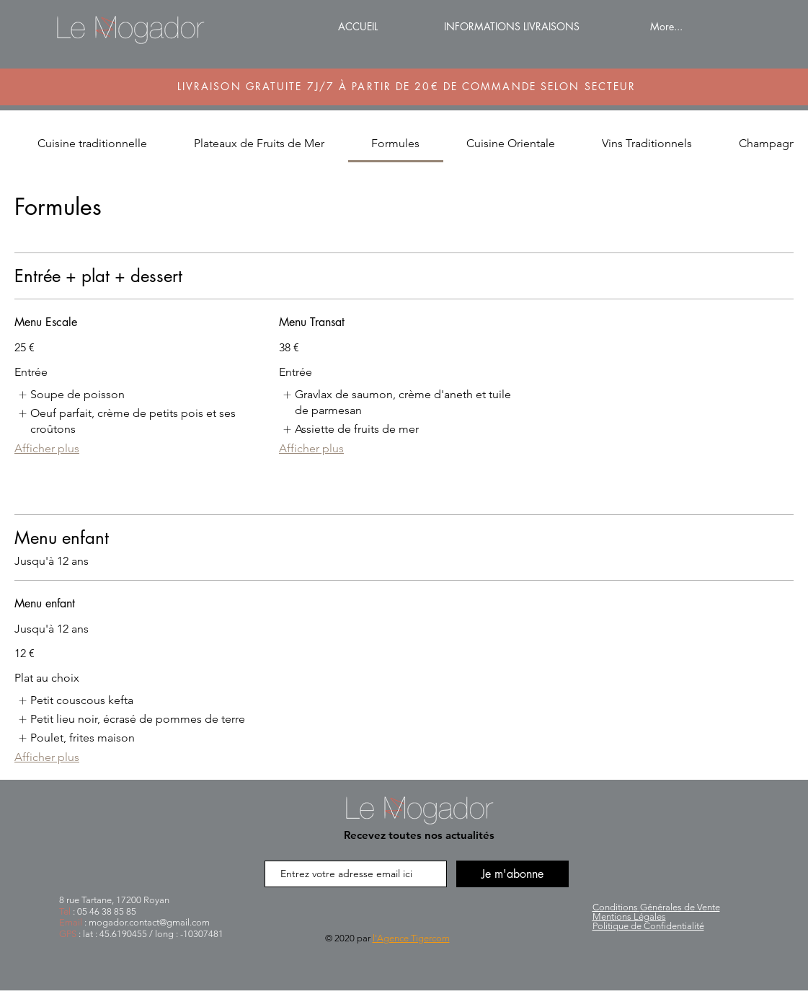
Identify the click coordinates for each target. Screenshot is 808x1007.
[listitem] (71, 395)
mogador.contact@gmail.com (149, 922)
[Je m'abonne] (512, 874)
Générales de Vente (656, 907)
